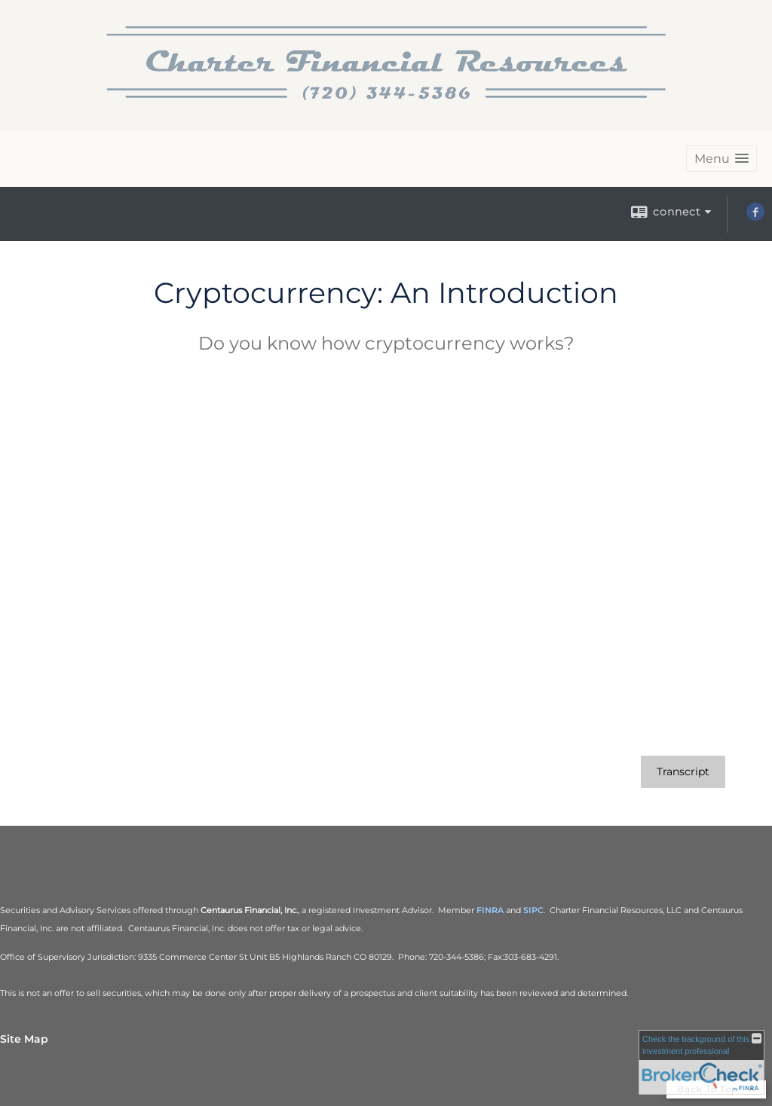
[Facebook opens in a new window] (755, 217)
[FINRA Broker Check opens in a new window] (701, 1062)
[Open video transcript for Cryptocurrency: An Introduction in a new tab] (683, 772)
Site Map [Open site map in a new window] (24, 1039)
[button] (721, 158)
